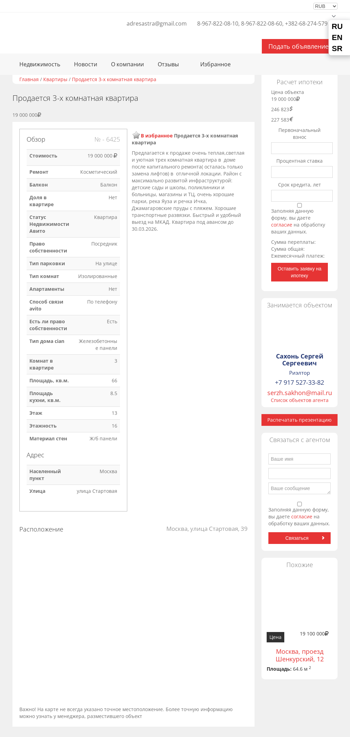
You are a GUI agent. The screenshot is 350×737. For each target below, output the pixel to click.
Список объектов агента (300, 400)
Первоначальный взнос (299, 133)
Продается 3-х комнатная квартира (114, 79)
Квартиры (55, 79)
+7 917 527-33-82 (299, 382)
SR (337, 48)
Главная (29, 79)
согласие (282, 224)
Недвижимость (39, 64)
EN (337, 37)
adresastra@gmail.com (157, 23)
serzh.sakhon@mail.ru (299, 393)
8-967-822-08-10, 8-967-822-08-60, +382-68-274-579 (262, 23)
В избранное (157, 135)
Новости (85, 64)
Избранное (215, 64)
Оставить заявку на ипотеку (300, 272)
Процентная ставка (299, 160)
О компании (127, 64)
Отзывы (168, 64)
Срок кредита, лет (299, 184)
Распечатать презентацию (299, 420)
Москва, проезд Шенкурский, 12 (300, 655)
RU (337, 26)
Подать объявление (298, 46)
